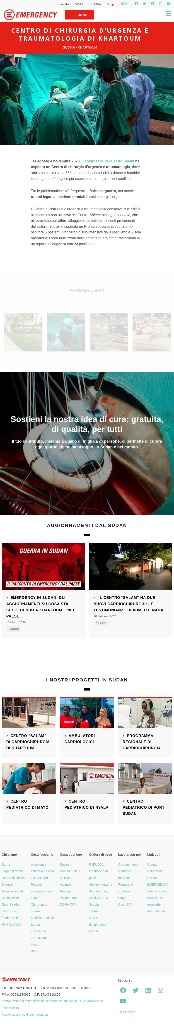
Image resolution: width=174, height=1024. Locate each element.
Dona (82, 15)
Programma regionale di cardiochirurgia (142, 742)
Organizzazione (13, 871)
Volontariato (68, 898)
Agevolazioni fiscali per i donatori (25, 1014)
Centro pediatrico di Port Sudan (143, 807)
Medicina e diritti (42, 918)
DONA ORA (68, 904)
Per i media (62, 4)
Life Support (39, 878)
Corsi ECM (125, 904)
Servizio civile (157, 891)
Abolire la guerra (100, 884)
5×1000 (65, 878)
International (156, 911)
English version (127, 1012)
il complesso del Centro (108, 161)
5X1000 (79, 4)
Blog (34, 951)
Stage (122, 898)
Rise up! (66, 891)
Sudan (14, 629)
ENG (124, 3)
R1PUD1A (95, 4)
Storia (6, 864)
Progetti (36, 884)
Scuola (94, 904)
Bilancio (7, 884)
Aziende (66, 884)
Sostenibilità (10, 898)
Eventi (93, 931)
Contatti (152, 864)
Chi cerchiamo (128, 864)
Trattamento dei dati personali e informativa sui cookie (40, 1001)
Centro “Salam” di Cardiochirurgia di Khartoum (28, 742)
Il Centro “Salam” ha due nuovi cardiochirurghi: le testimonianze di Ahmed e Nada (129, 604)
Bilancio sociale (13, 891)
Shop (110, 4)
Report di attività (13, 878)
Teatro (93, 911)
